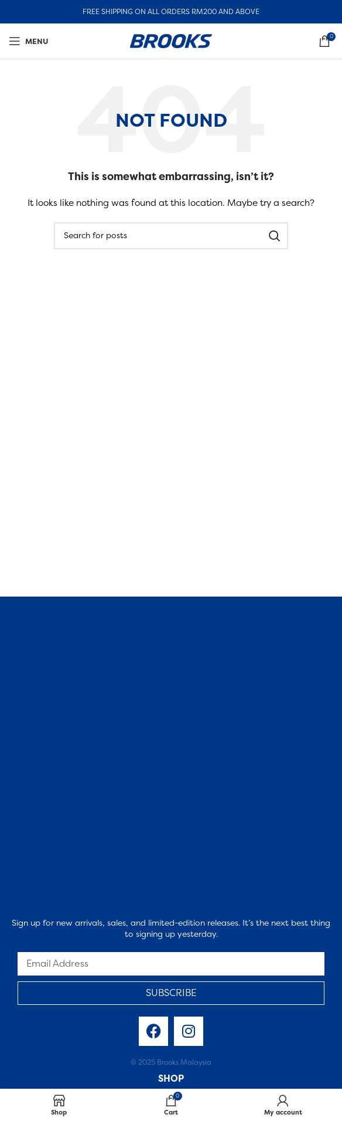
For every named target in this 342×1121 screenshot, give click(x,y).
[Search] (171, 235)
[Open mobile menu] (28, 41)
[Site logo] (171, 40)
